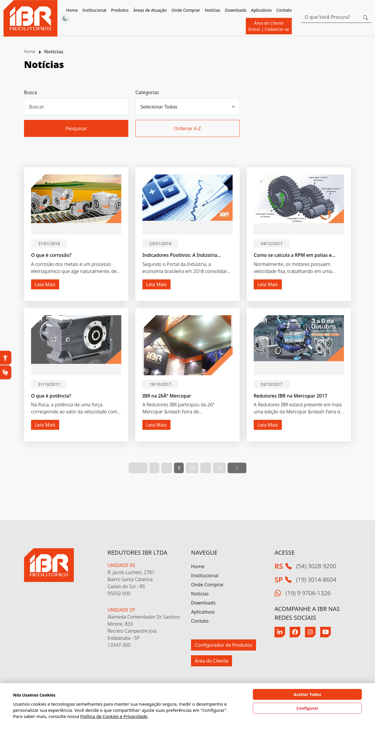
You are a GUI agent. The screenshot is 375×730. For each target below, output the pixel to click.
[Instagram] (310, 632)
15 (219, 468)
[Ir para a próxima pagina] (237, 468)
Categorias (147, 92)
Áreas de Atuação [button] (150, 10)
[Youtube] (325, 632)
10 (192, 468)
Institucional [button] (94, 10)
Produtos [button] (120, 10)
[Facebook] (295, 632)
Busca (30, 92)
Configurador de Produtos (223, 645)
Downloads (203, 603)
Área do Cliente (268, 26)
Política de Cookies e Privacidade (113, 716)
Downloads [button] (235, 10)
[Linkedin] (280, 632)
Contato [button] (284, 10)
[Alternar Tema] (65, 18)
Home (72, 10)
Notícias (212, 10)
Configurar (307, 708)
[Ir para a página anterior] (138, 468)
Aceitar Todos (307, 694)
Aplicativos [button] (261, 10)
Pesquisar (76, 128)
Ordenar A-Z (187, 128)
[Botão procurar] (365, 17)
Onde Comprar (185, 10)
